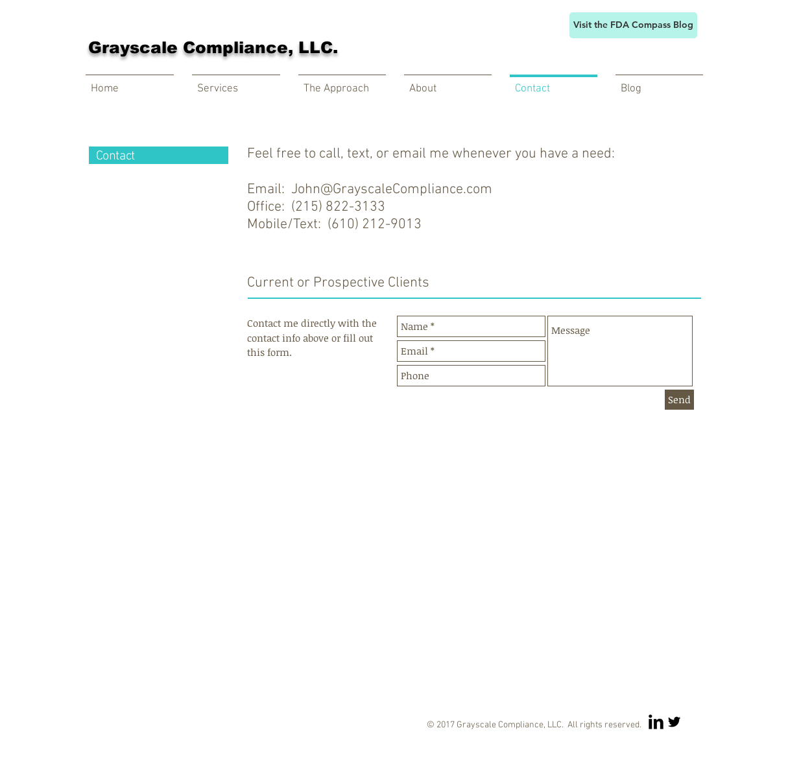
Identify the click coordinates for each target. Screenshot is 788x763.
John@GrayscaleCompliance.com (391, 189)
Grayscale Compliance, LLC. (213, 47)
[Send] (679, 400)
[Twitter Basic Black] (674, 721)
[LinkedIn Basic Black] (656, 721)
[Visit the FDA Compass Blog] (633, 25)
